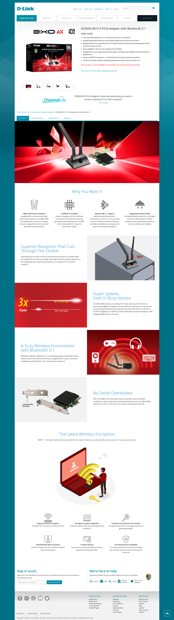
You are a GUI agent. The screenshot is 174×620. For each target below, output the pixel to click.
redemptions (99, 9)
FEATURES (23, 118)
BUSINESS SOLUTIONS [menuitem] (120, 596)
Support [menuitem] (141, 612)
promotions (88, 9)
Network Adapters (47, 112)
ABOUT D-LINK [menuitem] (143, 596)
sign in (116, 9)
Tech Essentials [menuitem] (94, 606)
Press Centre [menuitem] (143, 601)
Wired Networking (87, 18)
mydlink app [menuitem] (93, 608)
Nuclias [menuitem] (115, 606)
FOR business (147, 18)
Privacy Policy (33, 613)
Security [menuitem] (115, 610)
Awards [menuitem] (141, 608)
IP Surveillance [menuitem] (118, 604)
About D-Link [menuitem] (143, 599)
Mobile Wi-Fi (67, 18)
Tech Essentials (107, 18)
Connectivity (35, 112)
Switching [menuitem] (116, 601)
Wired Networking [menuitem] (95, 604)
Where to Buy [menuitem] (143, 610)
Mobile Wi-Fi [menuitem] (93, 601)
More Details (103, 103)
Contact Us (21, 613)
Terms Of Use (45, 613)
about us (108, 9)
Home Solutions (23, 112)
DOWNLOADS (54, 118)
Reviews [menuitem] (141, 604)
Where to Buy (77, 9)
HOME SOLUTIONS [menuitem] (95, 596)
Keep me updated (54, 582)
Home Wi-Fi (46, 18)
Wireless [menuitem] (116, 599)
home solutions (26, 18)
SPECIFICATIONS (37, 118)
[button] (24, 86)
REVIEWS (67, 118)
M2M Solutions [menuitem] (118, 608)
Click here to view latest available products (99, 70)
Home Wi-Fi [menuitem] (93, 599)
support (127, 18)
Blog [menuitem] (140, 606)
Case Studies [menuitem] (117, 612)
